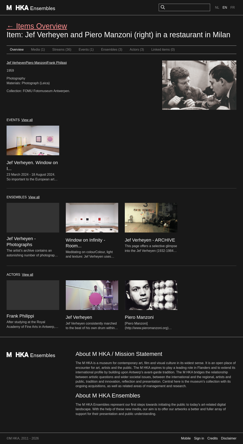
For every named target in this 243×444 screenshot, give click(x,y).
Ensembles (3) (111, 49)
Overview (17, 49)
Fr (232, 7)
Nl (217, 7)
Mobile (186, 438)
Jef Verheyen (16, 62)
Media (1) (38, 49)
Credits (212, 438)
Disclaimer (228, 438)
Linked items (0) (163, 49)
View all (27, 120)
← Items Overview (37, 26)
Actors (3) (137, 49)
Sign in (199, 438)
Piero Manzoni (36, 62)
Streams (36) (61, 49)
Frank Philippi (57, 62)
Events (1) (86, 49)
